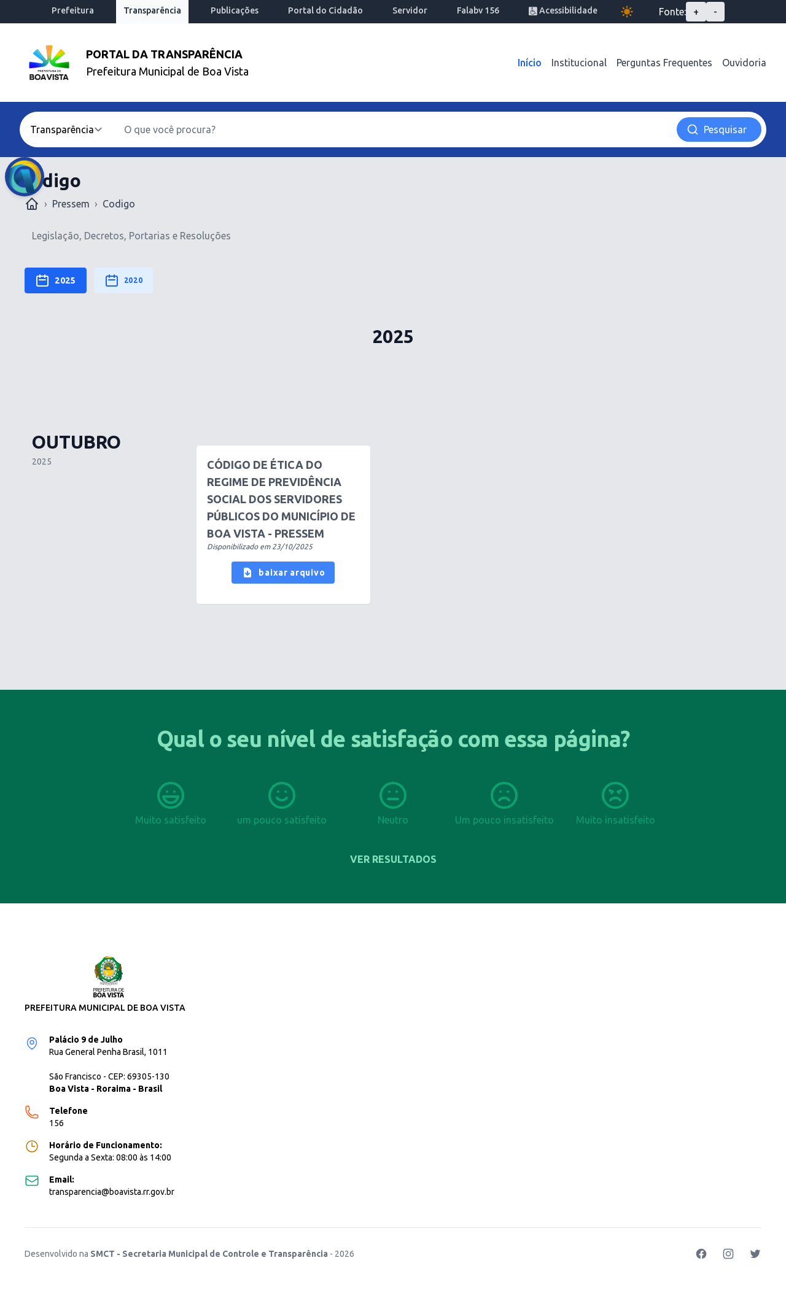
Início (530, 62)
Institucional (579, 62)
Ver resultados (393, 859)
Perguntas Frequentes (664, 62)
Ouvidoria (744, 62)
